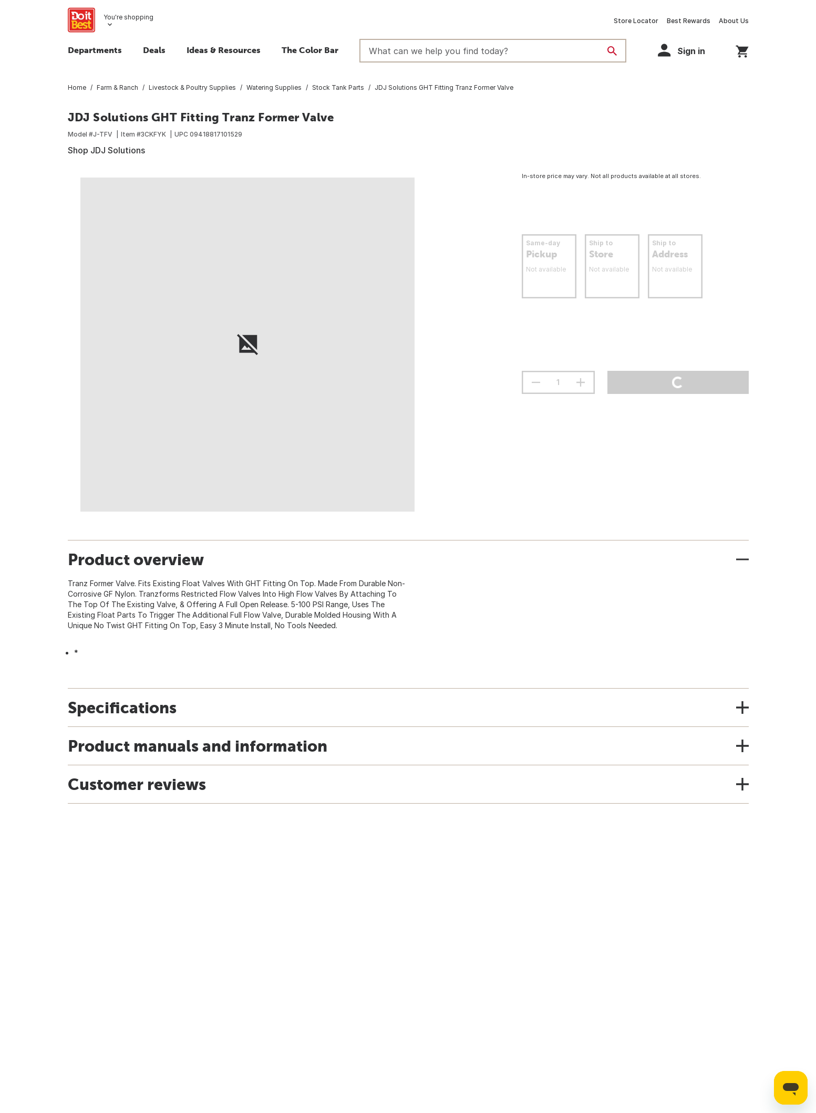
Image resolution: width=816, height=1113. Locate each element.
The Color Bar (310, 50)
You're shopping (128, 17)
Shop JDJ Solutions (106, 150)
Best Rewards (688, 21)
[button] (686, 50)
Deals (154, 50)
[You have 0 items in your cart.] (742, 49)
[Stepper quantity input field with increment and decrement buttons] (558, 382)
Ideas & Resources (224, 50)
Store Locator (636, 21)
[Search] (612, 51)
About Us (734, 21)
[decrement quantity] (536, 382)
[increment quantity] (580, 382)
